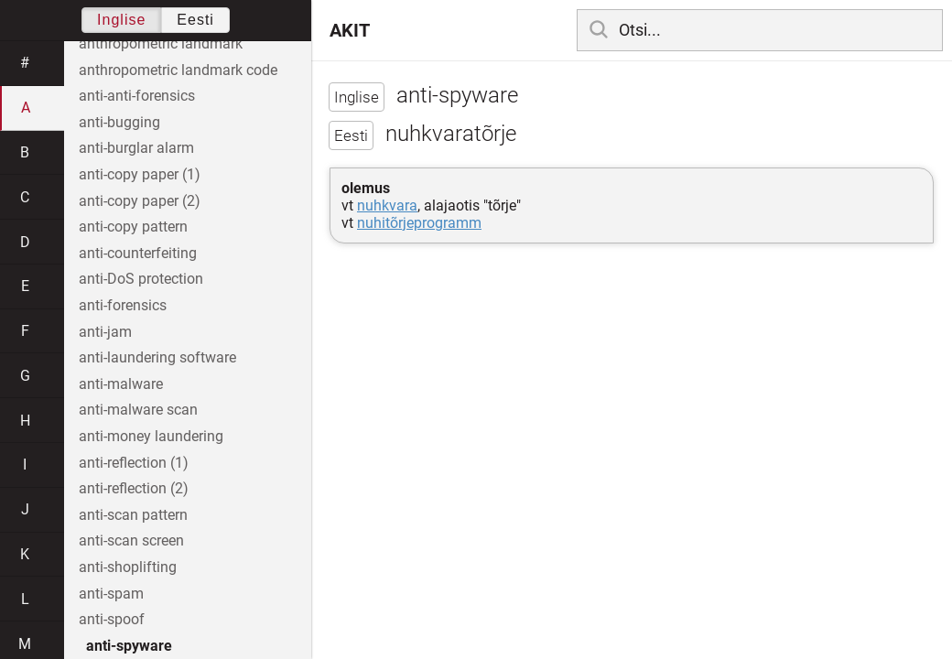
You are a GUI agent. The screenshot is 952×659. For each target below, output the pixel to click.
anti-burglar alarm (136, 148)
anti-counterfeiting (138, 253)
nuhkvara (387, 205)
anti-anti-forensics (137, 95)
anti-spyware (129, 645)
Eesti (195, 19)
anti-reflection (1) (134, 462)
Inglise (121, 19)
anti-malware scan (138, 409)
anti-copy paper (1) (139, 174)
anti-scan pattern (133, 515)
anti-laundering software (157, 357)
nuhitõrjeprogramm (419, 223)
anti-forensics (123, 305)
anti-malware (121, 384)
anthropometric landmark (161, 43)
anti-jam (105, 331)
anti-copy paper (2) (139, 201)
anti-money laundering (151, 436)
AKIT (350, 30)
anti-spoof (112, 619)
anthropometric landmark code (178, 70)
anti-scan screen (131, 540)
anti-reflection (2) (134, 488)
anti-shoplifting (128, 567)
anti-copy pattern (133, 226)
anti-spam (111, 593)
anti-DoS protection (141, 278)
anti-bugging (119, 122)
